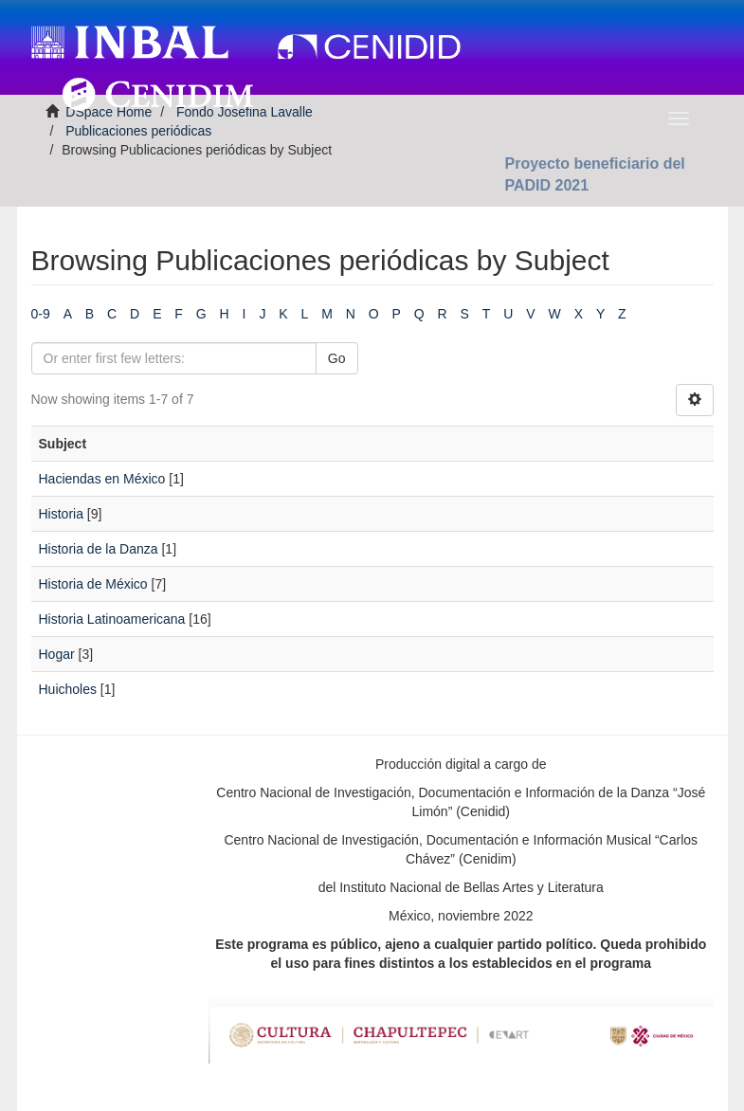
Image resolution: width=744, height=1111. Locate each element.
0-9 (40, 313)
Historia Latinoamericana (112, 619)
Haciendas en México (102, 478)
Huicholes (68, 689)
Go (337, 358)
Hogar (57, 654)
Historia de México (93, 584)
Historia (61, 513)
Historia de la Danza (98, 548)
